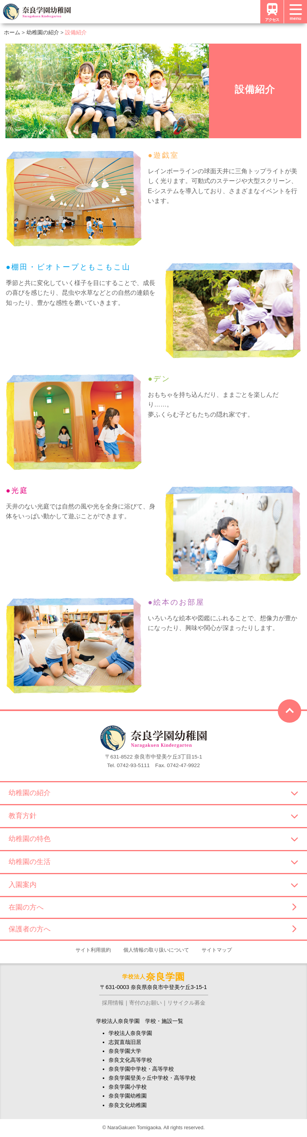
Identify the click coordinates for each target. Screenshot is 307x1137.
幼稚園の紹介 (153, 793)
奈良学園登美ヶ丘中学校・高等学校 (152, 1078)
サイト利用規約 (93, 950)
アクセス (272, 11)
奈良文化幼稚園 (128, 1105)
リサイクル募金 (186, 1003)
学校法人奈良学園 (130, 1033)
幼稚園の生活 (153, 862)
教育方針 (153, 816)
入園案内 (153, 885)
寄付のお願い (145, 1003)
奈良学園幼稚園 (128, 1096)
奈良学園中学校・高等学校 (141, 1069)
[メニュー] (295, 11)
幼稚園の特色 (153, 839)
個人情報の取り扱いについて (156, 950)
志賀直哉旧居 (125, 1042)
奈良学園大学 (125, 1051)
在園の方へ (152, 907)
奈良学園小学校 (128, 1087)
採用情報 (113, 1003)
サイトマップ (217, 950)
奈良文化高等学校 (130, 1060)
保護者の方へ (152, 929)
